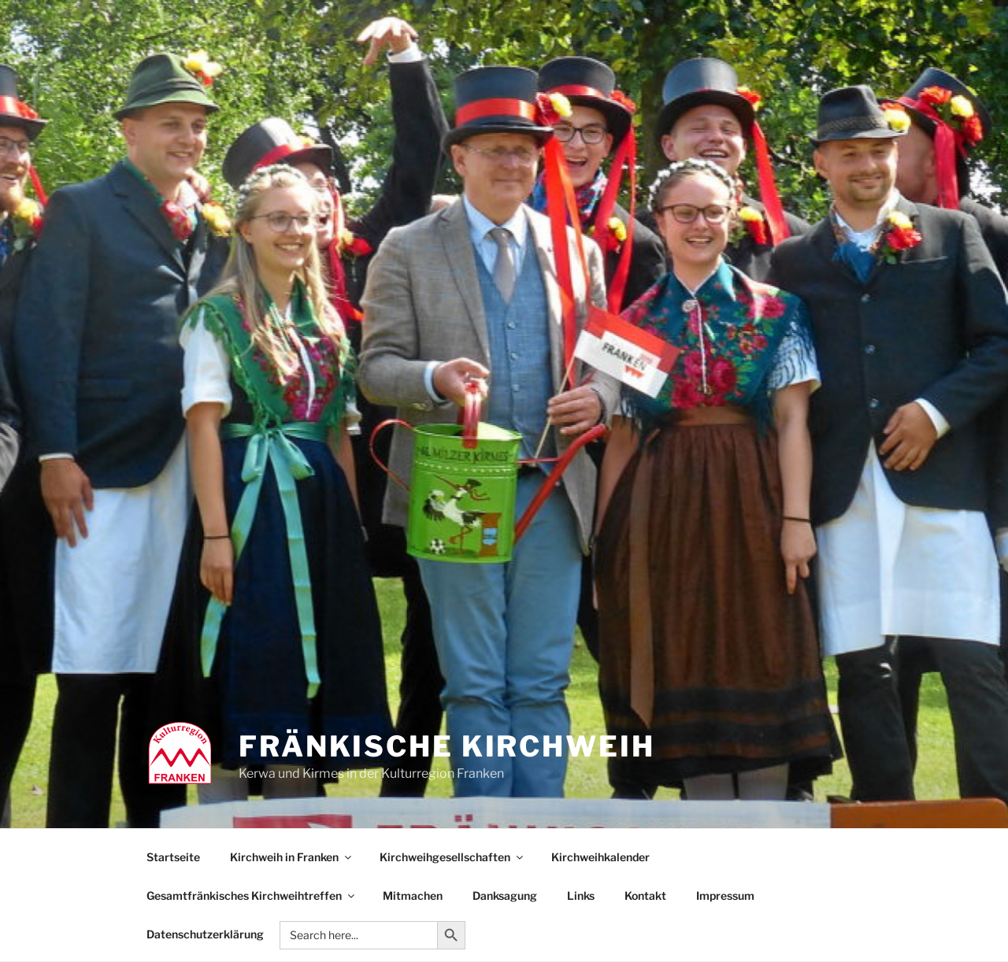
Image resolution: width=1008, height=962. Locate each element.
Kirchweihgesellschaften (452, 857)
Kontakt (645, 895)
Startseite (173, 857)
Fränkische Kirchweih (447, 746)
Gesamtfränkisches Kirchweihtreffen (251, 895)
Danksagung (504, 895)
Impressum (725, 895)
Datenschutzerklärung (205, 934)
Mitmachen (413, 895)
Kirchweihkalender (600, 857)
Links (581, 895)
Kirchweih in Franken (292, 857)
